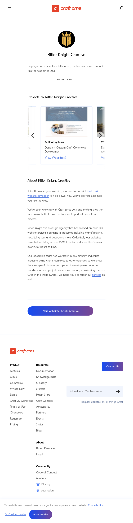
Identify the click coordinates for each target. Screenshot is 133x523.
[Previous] (33, 135)
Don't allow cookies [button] (15, 514)
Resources (42, 365)
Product (14, 365)
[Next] (100, 135)
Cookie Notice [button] (95, 505)
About (40, 442)
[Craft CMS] (66, 8)
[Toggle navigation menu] (26, 8)
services (96, 274)
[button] (40, 514)
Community (43, 466)
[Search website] (121, 8)
